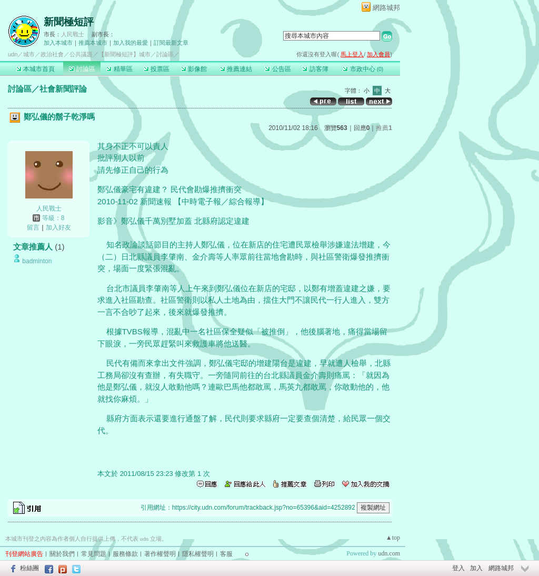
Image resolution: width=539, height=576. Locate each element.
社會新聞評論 (63, 88)
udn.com (389, 553)
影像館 (194, 69)
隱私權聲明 (198, 554)
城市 (29, 54)
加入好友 (58, 227)
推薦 (384, 128)
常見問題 (93, 554)
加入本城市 (58, 42)
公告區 (278, 69)
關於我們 (62, 554)
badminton (37, 261)
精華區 (119, 69)
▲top (393, 537)
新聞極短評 (69, 21)
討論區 (82, 69)
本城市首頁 (35, 69)
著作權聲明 (160, 554)
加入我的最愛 (130, 42)
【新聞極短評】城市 (124, 54)
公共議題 (81, 54)
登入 (458, 568)
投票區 (156, 69)
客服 (226, 554)
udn (12, 54)
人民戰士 (72, 34)
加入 (476, 568)
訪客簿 (315, 69)
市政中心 (363, 69)
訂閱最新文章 (171, 42)
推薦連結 (236, 69)
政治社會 (52, 54)
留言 (33, 227)
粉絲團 (29, 568)
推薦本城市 (92, 42)
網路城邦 (386, 8)
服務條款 (125, 554)
